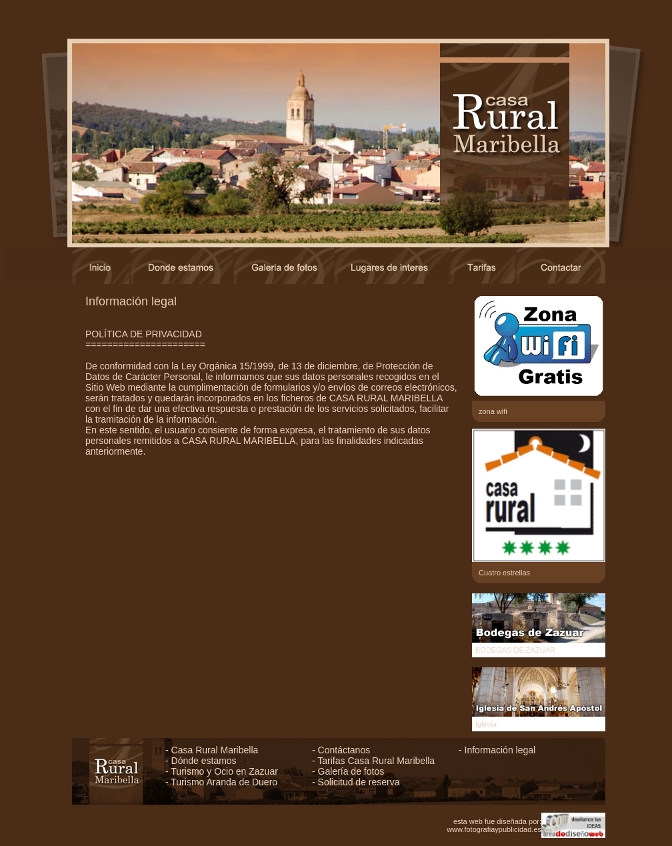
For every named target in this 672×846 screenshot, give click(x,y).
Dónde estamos (204, 760)
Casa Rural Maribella (215, 750)
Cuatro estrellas (504, 573)
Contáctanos (344, 750)
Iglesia (486, 724)
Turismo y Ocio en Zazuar (224, 771)
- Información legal (497, 750)
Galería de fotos (351, 771)
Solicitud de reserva (359, 782)
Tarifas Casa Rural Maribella (376, 760)
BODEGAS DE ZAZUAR (515, 650)
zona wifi (493, 411)
